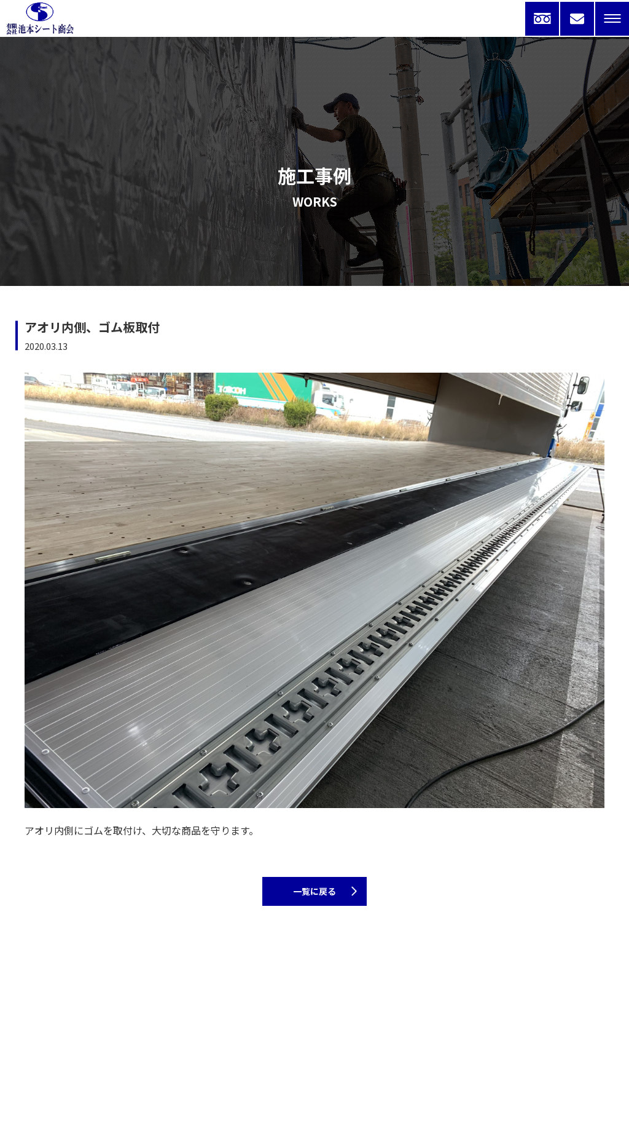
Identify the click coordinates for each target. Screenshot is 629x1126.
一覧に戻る (314, 891)
